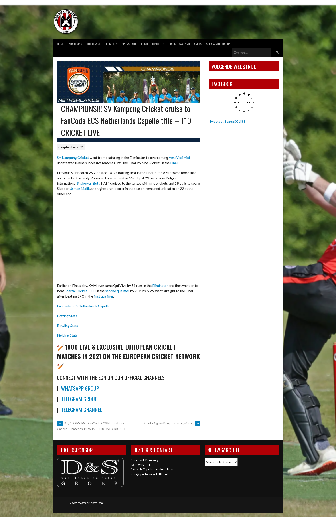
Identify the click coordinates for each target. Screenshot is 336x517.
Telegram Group (79, 399)
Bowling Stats (67, 325)
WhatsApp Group (80, 388)
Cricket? (158, 43)
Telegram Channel (81, 409)
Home (60, 43)
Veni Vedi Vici (179, 157)
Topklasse (93, 43)
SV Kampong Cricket (73, 157)
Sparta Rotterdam (218, 43)
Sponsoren (129, 43)
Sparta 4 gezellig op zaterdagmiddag (172, 423)
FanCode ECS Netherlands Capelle (83, 306)
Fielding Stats (67, 335)
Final (174, 163)
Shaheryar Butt (88, 183)
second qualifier (117, 291)
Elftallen (111, 43)
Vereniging (75, 43)
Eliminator (160, 285)
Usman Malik (79, 188)
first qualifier (103, 296)
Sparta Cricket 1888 (80, 291)
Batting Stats (67, 316)
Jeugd (144, 43)
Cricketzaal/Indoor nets (185, 43)
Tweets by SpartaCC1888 (227, 121)
